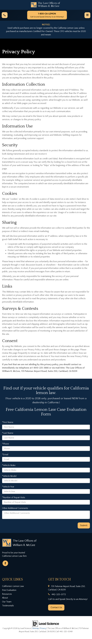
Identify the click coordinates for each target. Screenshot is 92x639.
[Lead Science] (45, 623)
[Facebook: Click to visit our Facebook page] (5, 563)
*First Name (7, 422)
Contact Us (56, 607)
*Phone (5, 444)
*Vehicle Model (9, 476)
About (5, 598)
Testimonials (8, 605)
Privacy (43, 628)
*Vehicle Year (8, 486)
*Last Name (7, 433)
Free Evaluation (9, 590)
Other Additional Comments (15, 508)
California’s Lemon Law (13, 586)
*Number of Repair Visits (13, 497)
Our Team (6, 601)
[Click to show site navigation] (87, 15)
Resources (7, 594)
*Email (5, 454)
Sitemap (35, 628)
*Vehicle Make (8, 465)
